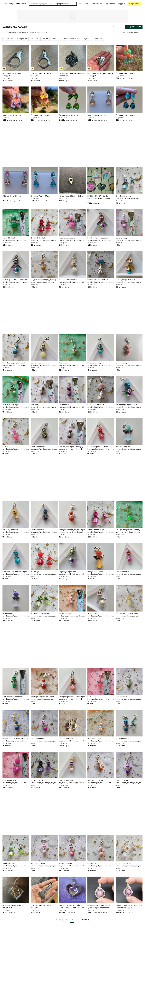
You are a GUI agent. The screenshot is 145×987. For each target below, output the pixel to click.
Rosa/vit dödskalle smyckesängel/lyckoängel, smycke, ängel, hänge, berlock (44, 864)
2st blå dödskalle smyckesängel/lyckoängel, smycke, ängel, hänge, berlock (129, 739)
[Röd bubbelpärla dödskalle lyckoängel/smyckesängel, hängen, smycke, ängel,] (100, 431)
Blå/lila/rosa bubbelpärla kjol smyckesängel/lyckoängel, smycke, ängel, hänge (100, 281)
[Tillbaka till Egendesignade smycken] (3, 32)
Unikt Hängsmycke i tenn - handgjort (12, 74)
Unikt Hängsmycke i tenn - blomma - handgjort (72, 74)
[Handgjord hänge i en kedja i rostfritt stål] (15, 890)
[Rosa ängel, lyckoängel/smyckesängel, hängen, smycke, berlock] (100, 681)
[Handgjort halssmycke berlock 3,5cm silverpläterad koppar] (100, 890)
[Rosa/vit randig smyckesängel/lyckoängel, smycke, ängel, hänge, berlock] (100, 848)
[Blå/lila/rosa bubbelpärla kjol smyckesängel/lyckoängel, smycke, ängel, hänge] (100, 264)
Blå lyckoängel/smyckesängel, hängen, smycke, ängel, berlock (14, 364)
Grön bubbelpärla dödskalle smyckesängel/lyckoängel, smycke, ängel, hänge (15, 698)
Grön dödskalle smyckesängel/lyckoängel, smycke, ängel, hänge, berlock (129, 698)
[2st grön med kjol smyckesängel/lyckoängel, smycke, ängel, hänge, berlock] (15, 848)
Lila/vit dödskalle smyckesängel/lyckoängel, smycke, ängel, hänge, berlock (129, 781)
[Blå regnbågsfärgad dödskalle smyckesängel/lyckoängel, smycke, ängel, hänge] (129, 389)
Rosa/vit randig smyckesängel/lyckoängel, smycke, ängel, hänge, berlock (100, 864)
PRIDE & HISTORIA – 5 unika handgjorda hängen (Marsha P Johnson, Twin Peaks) (98, 197)
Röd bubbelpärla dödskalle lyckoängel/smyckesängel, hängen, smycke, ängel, (100, 448)
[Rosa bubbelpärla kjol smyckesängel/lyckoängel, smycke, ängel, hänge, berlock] (100, 389)
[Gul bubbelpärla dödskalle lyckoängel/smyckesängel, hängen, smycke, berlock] (44, 347)
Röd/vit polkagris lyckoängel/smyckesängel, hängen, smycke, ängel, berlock (72, 615)
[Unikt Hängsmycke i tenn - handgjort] (15, 58)
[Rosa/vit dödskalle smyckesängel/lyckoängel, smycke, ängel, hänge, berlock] (44, 848)
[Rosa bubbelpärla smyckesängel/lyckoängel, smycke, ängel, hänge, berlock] (15, 765)
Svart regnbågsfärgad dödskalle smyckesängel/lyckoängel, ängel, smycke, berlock (14, 281)
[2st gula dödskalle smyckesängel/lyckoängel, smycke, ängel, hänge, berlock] (72, 723)
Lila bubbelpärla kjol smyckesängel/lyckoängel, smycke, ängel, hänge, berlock (15, 615)
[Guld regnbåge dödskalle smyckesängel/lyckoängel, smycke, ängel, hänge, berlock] (129, 264)
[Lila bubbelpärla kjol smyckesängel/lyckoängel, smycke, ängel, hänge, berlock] (15, 598)
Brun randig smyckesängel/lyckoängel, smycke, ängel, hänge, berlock (44, 406)
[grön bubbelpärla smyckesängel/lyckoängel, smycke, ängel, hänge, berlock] (15, 222)
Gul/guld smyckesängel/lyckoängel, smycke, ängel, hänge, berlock (44, 281)
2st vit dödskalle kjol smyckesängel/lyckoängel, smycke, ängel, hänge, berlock (129, 864)
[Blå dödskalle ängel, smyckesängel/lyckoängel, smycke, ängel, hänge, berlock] (100, 347)
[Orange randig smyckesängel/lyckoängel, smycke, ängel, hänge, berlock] (129, 347)
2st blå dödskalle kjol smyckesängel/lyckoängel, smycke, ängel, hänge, (129, 197)
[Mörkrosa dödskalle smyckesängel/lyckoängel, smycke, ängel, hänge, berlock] (129, 556)
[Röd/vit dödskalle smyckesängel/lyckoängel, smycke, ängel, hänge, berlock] (72, 848)
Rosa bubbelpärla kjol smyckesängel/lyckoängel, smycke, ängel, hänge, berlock (100, 406)
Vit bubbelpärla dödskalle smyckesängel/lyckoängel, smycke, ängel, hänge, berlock (72, 281)
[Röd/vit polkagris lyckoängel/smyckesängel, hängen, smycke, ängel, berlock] (72, 598)
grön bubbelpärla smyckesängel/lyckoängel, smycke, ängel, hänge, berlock (15, 239)
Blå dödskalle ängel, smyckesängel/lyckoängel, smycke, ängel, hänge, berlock (100, 364)
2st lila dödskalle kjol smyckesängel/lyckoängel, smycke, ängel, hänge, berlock (44, 781)
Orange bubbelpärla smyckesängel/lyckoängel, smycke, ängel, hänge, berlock (100, 573)
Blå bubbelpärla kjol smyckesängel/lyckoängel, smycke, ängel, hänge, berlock (129, 448)
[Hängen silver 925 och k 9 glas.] (72, 180)
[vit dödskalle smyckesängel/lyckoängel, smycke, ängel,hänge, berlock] (100, 598)
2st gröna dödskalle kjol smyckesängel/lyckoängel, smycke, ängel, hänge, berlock (44, 615)
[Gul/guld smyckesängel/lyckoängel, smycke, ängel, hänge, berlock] (44, 264)
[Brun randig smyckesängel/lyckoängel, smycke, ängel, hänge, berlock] (44, 389)
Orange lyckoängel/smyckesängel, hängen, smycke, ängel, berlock (72, 531)
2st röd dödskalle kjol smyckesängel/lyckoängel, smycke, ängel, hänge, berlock (44, 239)
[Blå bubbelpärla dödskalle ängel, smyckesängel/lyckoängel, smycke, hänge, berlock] (15, 556)
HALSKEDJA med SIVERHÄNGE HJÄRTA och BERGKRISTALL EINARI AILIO (72, 906)
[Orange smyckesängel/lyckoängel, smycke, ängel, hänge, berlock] (72, 681)
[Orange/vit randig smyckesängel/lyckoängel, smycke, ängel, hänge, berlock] (100, 723)
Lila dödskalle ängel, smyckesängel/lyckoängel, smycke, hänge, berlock (72, 406)
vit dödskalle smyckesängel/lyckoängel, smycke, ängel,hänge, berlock (100, 615)
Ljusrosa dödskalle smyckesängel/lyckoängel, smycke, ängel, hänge (72, 781)
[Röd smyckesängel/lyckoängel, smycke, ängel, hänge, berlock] (44, 681)
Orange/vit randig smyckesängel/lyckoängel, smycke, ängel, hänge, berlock (100, 739)
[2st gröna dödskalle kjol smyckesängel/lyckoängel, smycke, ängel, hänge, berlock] (44, 598)
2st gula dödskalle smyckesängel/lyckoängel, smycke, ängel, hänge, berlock (72, 739)
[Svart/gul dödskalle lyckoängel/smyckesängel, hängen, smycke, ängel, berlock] (44, 431)
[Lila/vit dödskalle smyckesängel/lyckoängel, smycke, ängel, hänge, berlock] (129, 765)
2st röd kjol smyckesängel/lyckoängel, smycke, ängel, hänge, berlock (44, 573)
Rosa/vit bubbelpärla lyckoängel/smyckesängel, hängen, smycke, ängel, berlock (72, 239)
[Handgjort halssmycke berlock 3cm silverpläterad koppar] (129, 890)
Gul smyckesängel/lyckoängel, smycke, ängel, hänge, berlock (127, 615)
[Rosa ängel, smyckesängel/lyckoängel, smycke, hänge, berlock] (15, 431)
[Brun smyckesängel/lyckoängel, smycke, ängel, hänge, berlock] (72, 431)
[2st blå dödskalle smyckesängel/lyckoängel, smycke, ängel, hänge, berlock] (129, 723)
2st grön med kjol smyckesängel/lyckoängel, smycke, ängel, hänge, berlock (15, 864)
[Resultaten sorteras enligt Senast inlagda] (132, 32)
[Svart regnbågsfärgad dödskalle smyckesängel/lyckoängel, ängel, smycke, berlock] (15, 264)
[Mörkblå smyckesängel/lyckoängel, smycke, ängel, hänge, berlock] (15, 723)
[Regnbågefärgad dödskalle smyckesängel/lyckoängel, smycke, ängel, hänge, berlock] (100, 222)
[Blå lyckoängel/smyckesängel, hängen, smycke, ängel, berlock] (15, 347)
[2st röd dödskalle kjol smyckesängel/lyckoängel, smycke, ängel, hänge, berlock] (44, 222)
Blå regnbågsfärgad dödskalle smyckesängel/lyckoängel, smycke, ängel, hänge (129, 406)
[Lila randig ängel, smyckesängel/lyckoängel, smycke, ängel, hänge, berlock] (129, 222)
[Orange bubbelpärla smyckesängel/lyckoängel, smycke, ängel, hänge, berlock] (100, 556)
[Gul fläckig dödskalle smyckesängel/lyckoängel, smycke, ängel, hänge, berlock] (15, 514)
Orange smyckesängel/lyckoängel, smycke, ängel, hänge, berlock (72, 698)
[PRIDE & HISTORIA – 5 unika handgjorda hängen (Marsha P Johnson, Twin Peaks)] (100, 180)
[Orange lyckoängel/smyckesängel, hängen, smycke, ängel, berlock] (72, 514)
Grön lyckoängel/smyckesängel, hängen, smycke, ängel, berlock (128, 531)
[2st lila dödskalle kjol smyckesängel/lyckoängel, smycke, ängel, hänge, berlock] (44, 765)
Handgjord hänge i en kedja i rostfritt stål (13, 906)
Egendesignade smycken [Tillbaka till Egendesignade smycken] (15, 32)
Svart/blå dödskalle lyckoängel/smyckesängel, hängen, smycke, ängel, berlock (44, 531)
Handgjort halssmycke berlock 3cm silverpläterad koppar (129, 906)
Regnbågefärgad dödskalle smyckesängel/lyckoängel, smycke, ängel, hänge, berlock (100, 239)
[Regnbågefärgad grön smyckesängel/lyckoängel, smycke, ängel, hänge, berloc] (72, 556)
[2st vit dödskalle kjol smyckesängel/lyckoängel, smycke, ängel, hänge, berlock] (129, 848)
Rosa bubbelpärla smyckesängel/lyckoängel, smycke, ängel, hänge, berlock (15, 781)
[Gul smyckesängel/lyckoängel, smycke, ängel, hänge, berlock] (129, 598)
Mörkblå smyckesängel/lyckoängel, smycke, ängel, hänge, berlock (15, 739)
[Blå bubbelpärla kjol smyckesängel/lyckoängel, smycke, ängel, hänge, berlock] (129, 431)
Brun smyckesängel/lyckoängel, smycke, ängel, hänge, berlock (71, 448)
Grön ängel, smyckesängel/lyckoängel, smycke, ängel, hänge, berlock (72, 364)
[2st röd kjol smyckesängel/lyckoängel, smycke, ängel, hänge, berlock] (44, 556)
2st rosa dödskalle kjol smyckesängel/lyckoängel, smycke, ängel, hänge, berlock (100, 531)
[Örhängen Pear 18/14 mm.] (129, 58)
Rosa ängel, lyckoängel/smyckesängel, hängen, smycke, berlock (100, 698)
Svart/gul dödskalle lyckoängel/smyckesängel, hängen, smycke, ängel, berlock (44, 448)
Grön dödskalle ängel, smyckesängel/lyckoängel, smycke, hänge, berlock (15, 406)
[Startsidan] (21, 4)
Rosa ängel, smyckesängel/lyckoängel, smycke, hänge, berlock (15, 448)
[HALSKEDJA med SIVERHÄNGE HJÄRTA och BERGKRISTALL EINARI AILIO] (72, 890)
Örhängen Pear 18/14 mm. (125, 73)
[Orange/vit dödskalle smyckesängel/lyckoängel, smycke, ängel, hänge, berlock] (100, 765)
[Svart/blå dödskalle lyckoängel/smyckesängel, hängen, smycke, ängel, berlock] (44, 514)
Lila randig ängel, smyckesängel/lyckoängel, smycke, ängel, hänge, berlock (129, 239)
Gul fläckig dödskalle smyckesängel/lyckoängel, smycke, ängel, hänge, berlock (15, 531)
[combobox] (41, 3)
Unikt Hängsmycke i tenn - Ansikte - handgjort (100, 74)
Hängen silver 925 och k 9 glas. (71, 196)
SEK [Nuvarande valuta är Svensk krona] (86, 4)
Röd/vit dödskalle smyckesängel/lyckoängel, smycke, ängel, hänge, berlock (72, 864)
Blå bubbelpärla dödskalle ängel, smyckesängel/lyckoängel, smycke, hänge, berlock (15, 573)
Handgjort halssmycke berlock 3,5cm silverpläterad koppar (98, 906)
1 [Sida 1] (72, 920)
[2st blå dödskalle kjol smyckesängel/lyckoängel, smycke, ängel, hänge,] (129, 180)
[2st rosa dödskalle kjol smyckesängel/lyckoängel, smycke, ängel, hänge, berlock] (100, 514)
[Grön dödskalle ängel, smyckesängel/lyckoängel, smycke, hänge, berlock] (15, 389)
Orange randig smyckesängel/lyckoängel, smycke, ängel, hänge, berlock (129, 364)
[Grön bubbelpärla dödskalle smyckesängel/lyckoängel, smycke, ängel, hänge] (15, 681)
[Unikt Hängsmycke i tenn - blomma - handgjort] (72, 58)
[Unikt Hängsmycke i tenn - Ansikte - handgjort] (100, 58)
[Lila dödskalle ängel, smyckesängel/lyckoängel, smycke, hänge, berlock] (72, 389)
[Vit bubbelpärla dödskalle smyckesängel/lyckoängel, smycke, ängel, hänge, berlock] (72, 264)
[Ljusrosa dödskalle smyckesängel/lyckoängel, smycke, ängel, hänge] (72, 765)
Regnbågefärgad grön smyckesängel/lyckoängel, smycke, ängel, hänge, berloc (72, 573)
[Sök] (51, 3)
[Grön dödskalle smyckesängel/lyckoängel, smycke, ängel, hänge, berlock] (129, 681)
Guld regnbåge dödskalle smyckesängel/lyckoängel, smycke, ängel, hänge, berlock (129, 281)
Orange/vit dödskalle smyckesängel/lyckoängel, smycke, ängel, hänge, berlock (100, 781)
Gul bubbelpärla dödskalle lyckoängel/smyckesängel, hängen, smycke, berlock (44, 364)
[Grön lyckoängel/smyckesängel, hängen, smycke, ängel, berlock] (129, 514)
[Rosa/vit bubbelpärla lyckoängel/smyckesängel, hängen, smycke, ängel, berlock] (72, 222)
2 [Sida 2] (77, 920)
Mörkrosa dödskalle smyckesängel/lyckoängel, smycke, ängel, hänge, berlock (129, 573)
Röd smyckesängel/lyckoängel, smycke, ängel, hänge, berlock (42, 698)
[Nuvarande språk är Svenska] (80, 4)
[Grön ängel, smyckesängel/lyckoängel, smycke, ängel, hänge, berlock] (72, 347)
